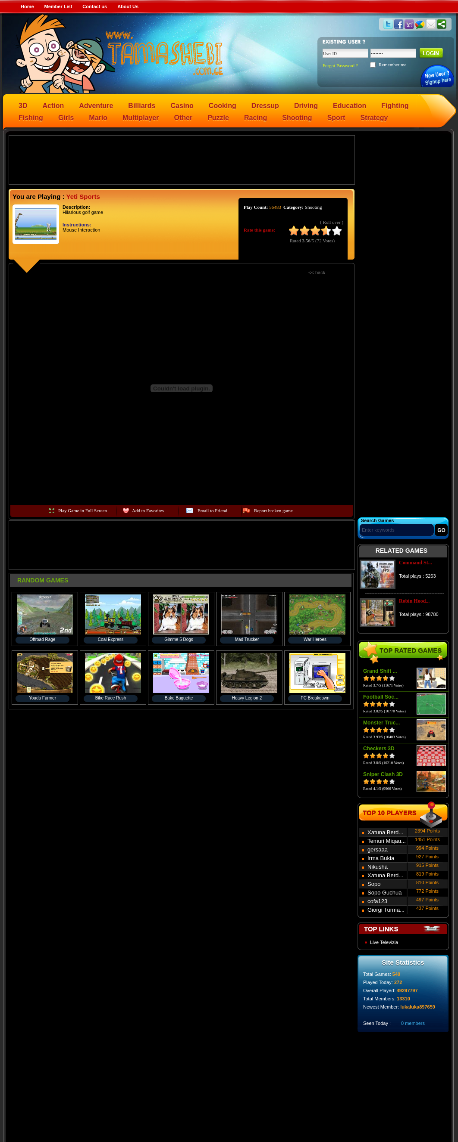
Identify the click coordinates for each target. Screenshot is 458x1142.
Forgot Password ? (340, 65)
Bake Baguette (179, 698)
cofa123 (377, 901)
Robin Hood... (414, 601)
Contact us (94, 6)
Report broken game (273, 510)
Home (27, 6)
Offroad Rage (43, 639)
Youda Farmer (42, 698)
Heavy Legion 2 (247, 698)
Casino (182, 105)
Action (53, 105)
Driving (306, 105)
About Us (127, 6)
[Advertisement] (182, 159)
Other (183, 117)
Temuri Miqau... (386, 841)
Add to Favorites (148, 510)
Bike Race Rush (110, 698)
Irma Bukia (380, 858)
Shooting (297, 117)
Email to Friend (212, 510)
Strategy (374, 117)
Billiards (141, 105)
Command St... (415, 563)
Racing (255, 117)
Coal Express (110, 639)
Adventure (96, 105)
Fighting (394, 105)
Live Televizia (384, 942)
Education (349, 105)
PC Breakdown (315, 698)
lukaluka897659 (417, 1006)
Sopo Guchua (384, 892)
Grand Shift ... (380, 671)
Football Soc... (380, 697)
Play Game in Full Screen (82, 510)
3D (23, 105)
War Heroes (315, 639)
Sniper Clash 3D (383, 774)
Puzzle (218, 117)
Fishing (31, 117)
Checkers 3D (379, 749)
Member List (58, 6)
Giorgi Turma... (386, 910)
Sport (336, 117)
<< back (316, 272)
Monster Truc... (381, 723)
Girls (66, 117)
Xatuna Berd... (385, 832)
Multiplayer (140, 117)
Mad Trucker (247, 639)
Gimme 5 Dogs (178, 639)
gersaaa (377, 849)
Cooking (222, 105)
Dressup (265, 105)
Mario (98, 117)
